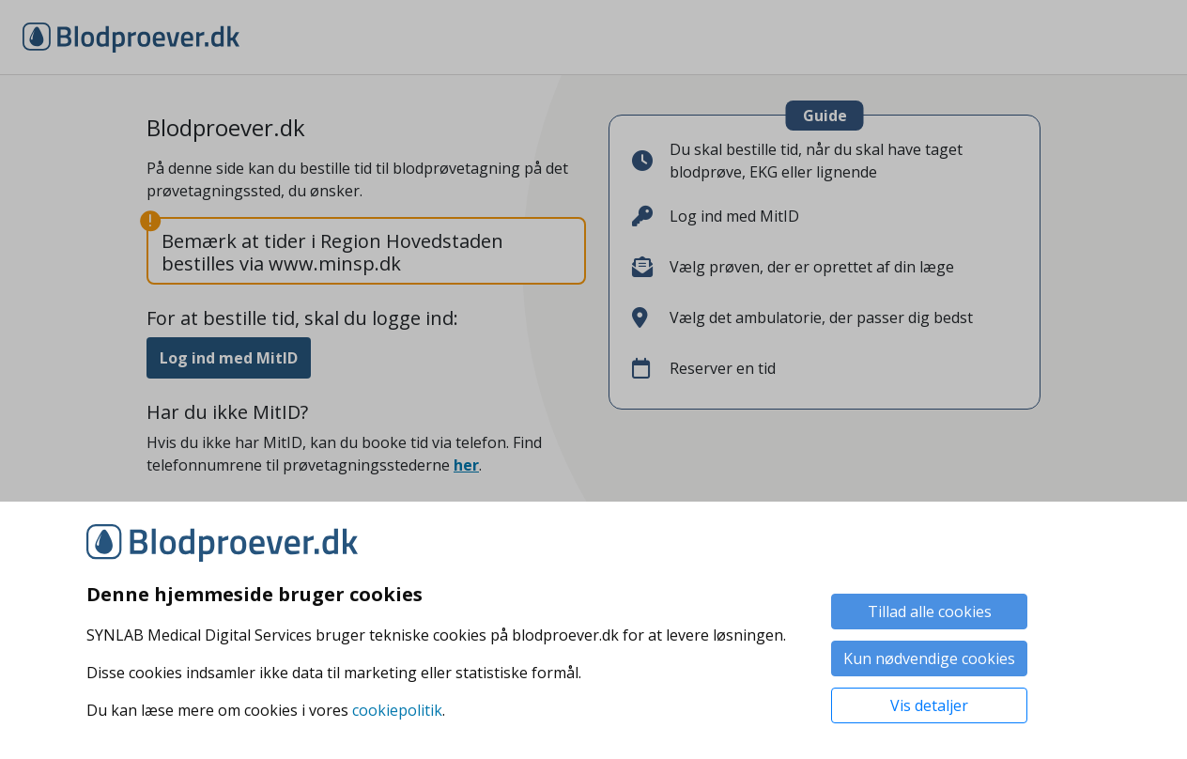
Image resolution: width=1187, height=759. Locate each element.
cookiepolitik (397, 710)
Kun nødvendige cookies (929, 658)
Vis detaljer (929, 705)
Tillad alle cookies (930, 611)
